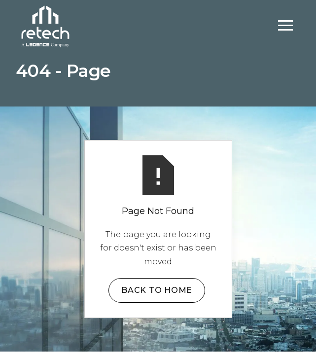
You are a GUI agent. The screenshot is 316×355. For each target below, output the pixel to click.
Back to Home (156, 290)
